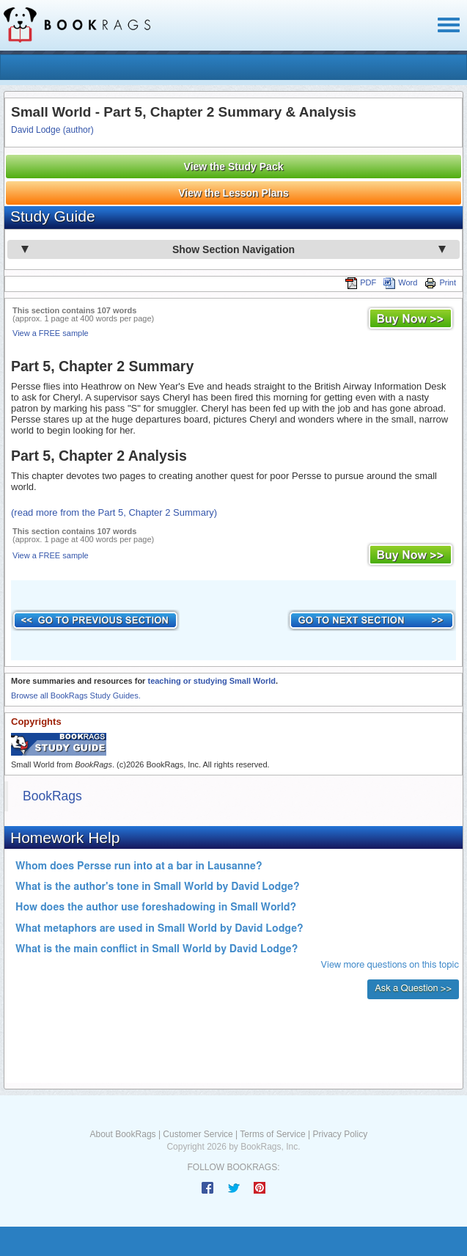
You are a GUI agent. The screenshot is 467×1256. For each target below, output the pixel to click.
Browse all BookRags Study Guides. (76, 695)
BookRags (52, 796)
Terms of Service (272, 1134)
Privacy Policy (339, 1134)
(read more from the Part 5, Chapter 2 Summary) (114, 512)
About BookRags (123, 1134)
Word (400, 282)
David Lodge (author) (52, 130)
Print (440, 282)
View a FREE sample (50, 333)
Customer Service (197, 1134)
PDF (360, 282)
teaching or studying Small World (211, 680)
